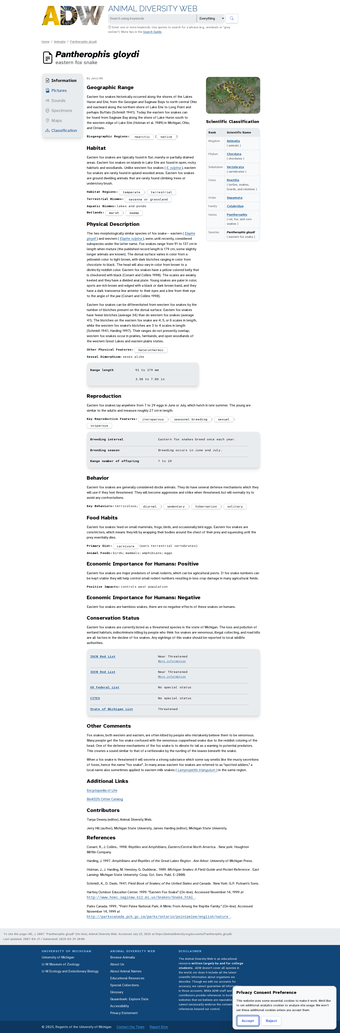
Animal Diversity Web (152, 8)
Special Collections (124, 985)
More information (172, 661)
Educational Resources (127, 978)
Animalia (59, 41)
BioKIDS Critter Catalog (105, 799)
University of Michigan (58, 957)
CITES (95, 698)
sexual (224, 419)
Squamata (234, 198)
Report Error (159, 1027)
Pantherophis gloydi (83, 41)
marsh (114, 213)
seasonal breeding (190, 419)
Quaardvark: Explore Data (129, 999)
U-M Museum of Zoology (60, 964)
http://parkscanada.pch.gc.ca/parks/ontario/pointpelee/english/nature (158, 916)
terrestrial (161, 192)
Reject (271, 1020)
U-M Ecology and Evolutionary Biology (70, 971)
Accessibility (119, 1006)
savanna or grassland (148, 199)
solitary (235, 506)
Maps (53, 120)
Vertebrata (235, 167)
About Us (117, 964)
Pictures (56, 90)
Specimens (58, 110)
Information (61, 80)
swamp (134, 213)
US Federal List (104, 687)
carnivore (125, 546)
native (166, 137)
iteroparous (153, 419)
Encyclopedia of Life (102, 790)
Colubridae (235, 206)
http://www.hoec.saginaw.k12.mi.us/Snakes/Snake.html (141, 897)
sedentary (176, 506)
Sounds (55, 100)
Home (45, 41)
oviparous (99, 426)
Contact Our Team (130, 1027)
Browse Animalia (122, 957)
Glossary (116, 992)
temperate (131, 192)
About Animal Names (126, 971)
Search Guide (152, 32)
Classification (61, 130)
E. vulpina (174, 167)
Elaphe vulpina (131, 238)
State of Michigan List (111, 709)
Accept (248, 1020)
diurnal (150, 506)
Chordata (234, 154)
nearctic (142, 137)
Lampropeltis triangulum (197, 770)
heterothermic (151, 350)
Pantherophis (237, 214)
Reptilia (233, 180)
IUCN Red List (103, 656)
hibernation (206, 506)
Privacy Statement (124, 1013)
